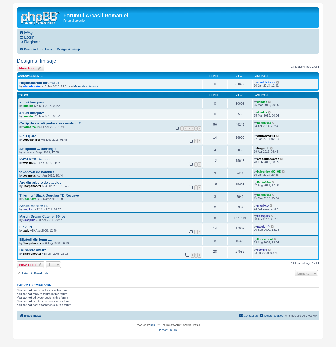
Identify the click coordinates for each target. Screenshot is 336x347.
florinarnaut (31, 126)
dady (26, 230)
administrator (32, 86)
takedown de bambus (36, 172)
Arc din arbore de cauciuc (40, 182)
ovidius (28, 162)
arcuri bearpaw (31, 102)
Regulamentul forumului (39, 83)
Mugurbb (263, 148)
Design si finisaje (36, 61)
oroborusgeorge (268, 158)
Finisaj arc (27, 136)
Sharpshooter (32, 186)
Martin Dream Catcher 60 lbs (42, 216)
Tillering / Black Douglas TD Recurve (49, 195)
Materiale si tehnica (86, 86)
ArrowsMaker (266, 135)
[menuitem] (26, 32)
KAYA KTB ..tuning (34, 159)
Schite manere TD (33, 206)
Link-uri (25, 227)
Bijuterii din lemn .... (35, 240)
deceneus (29, 175)
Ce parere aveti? (32, 250)
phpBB (154, 325)
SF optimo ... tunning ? (37, 149)
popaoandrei (31, 139)
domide (28, 105)
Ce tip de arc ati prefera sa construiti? (50, 123)
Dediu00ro (264, 122)
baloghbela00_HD (269, 171)
